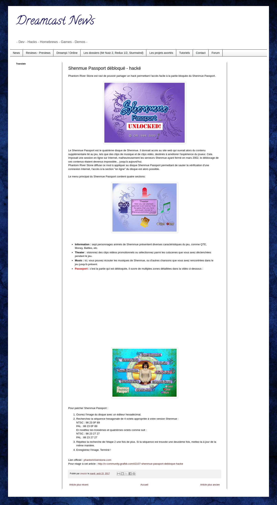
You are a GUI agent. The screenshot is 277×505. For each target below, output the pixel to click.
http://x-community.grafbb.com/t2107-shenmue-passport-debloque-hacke (140, 463)
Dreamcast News (55, 21)
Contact (201, 52)
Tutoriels (184, 52)
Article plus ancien (210, 484)
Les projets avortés (161, 52)
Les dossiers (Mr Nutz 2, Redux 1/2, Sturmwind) (113, 52)
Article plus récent (78, 484)
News (16, 52)
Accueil (144, 484)
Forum (216, 52)
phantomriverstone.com (97, 459)
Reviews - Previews (38, 52)
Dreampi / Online (66, 52)
